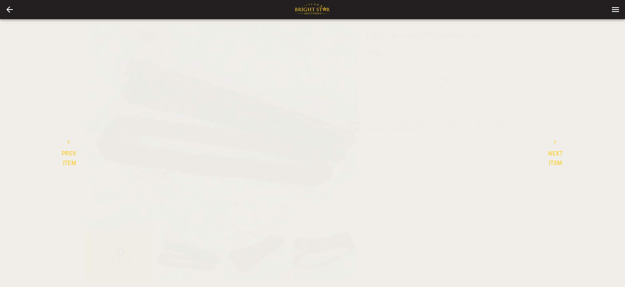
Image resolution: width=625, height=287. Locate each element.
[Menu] (615, 9)
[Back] (9, 9)
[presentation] (312, 9)
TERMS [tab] (470, 102)
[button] (9, 9)
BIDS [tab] (515, 102)
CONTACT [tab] (425, 102)
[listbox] (222, 127)
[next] (353, 127)
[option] (222, 127)
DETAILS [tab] (381, 102)
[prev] (93, 127)
